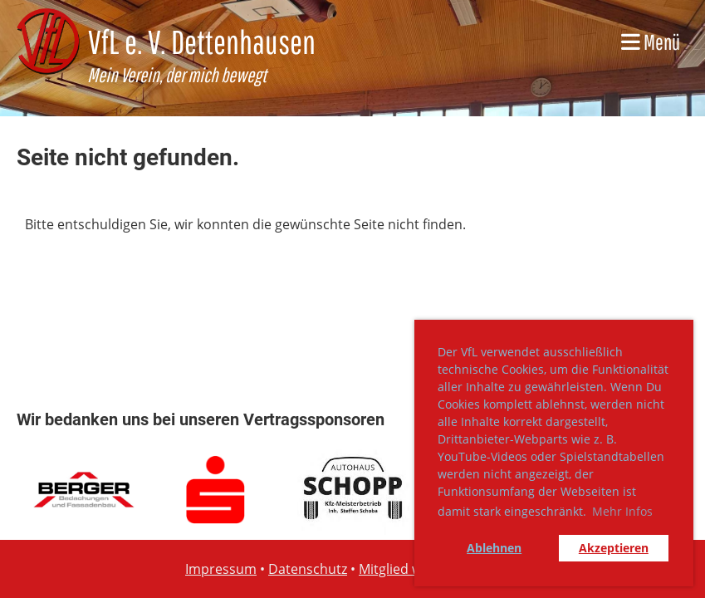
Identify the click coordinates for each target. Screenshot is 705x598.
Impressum (221, 569)
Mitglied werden (409, 569)
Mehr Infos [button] (622, 511)
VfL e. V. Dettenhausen (202, 41)
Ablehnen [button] (494, 548)
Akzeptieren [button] (614, 548)
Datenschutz (307, 569)
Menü (650, 41)
